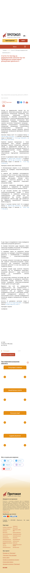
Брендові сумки (16, 547)
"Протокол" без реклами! (9, 555)
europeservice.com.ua (7, 541)
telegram (6, 465)
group (18, 461)
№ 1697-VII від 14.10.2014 (13, 160)
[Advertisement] (15, 15)
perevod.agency (6, 537)
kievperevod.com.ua (6, 547)
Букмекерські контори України (17, 545)
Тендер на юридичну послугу (11, 559)
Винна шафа (15, 527)
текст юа (4, 545)
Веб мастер (5, 532)
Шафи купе (15, 542)
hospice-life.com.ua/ (17, 535)
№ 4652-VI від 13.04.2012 (13, 158)
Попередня (6, 351)
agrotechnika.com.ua (7, 539)
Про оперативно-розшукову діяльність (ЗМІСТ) (14, 94)
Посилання (15, 537)
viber (18, 465)
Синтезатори (5, 535)
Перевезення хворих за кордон (7, 543)
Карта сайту (6, 557)
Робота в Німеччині (17, 532)
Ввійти (23, 40)
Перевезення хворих (17, 534)
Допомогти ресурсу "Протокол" (11, 564)
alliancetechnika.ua (6, 528)
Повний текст (6, 512)
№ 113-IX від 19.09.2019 (19, 138)
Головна (5, 50)
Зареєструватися (9, 40)
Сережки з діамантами (7, 527)
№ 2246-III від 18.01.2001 (12, 304)
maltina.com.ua (16, 541)
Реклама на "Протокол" (9, 553)
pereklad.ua (15, 526)
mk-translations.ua (16, 539)
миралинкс (5, 530)
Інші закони (4, 98)
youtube (6, 469)
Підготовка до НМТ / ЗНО (17, 530)
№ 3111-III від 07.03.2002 (13, 302)
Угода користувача (8, 562)
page (6, 461)
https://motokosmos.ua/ (7, 534)
